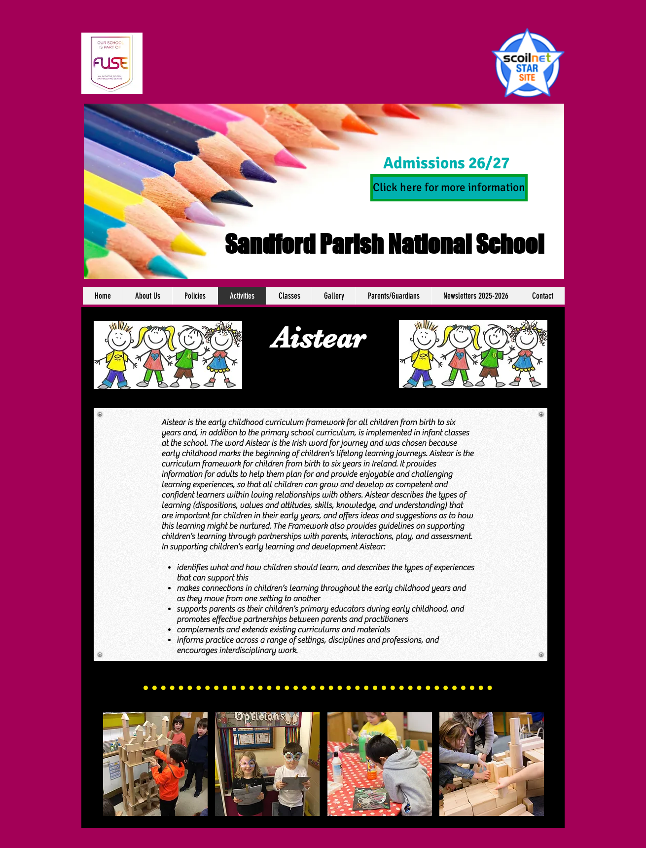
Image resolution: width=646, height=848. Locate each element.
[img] (155, 764)
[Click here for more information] (449, 187)
